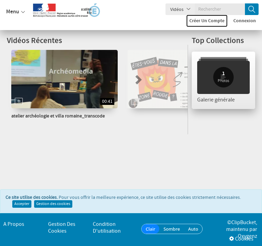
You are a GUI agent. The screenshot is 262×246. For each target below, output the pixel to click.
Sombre (171, 229)
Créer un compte (206, 21)
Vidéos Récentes (34, 41)
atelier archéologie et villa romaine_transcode (58, 116)
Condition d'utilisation (107, 228)
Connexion (244, 21)
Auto (193, 229)
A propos (13, 224)
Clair (150, 229)
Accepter (21, 204)
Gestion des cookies (53, 204)
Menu (15, 12)
